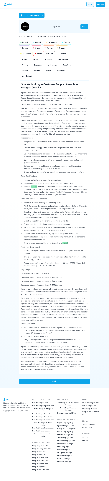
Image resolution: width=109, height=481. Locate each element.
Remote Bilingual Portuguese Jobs (43, 410)
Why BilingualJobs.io (89, 409)
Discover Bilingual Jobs (90, 403)
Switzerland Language (65, 444)
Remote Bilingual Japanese (41, 431)
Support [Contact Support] (85, 437)
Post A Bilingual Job (89, 406)
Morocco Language (64, 461)
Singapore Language (64, 453)
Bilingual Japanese (39, 467)
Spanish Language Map (65, 426)
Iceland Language (63, 458)
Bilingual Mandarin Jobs (40, 470)
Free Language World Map (66, 413)
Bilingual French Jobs (39, 455)
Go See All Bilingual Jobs (32, 15)
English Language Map (65, 423)
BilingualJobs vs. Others (90, 412)
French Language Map (65, 432)
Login (90, 4)
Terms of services (88, 424)
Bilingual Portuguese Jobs (41, 449)
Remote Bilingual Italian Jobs (42, 414)
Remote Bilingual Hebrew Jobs (43, 424)
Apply (84, 26)
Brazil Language (63, 447)
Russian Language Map (65, 435)
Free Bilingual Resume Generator (68, 409)
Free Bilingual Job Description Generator (68, 404)
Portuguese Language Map (67, 429)
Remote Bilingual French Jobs (42, 417)
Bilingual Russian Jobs (40, 464)
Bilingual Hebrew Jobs (40, 461)
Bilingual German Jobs (40, 458)
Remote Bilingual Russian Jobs (43, 428)
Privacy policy (87, 427)
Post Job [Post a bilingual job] (100, 4)
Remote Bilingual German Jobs (43, 420)
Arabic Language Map (65, 438)
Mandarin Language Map (66, 441)
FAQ (83, 415)
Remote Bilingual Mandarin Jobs (43, 435)
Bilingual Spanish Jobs (40, 446)
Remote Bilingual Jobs (40, 403)
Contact (85, 440)
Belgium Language (63, 450)
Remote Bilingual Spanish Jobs (43, 406)
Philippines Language (64, 455)
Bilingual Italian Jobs (39, 452)
